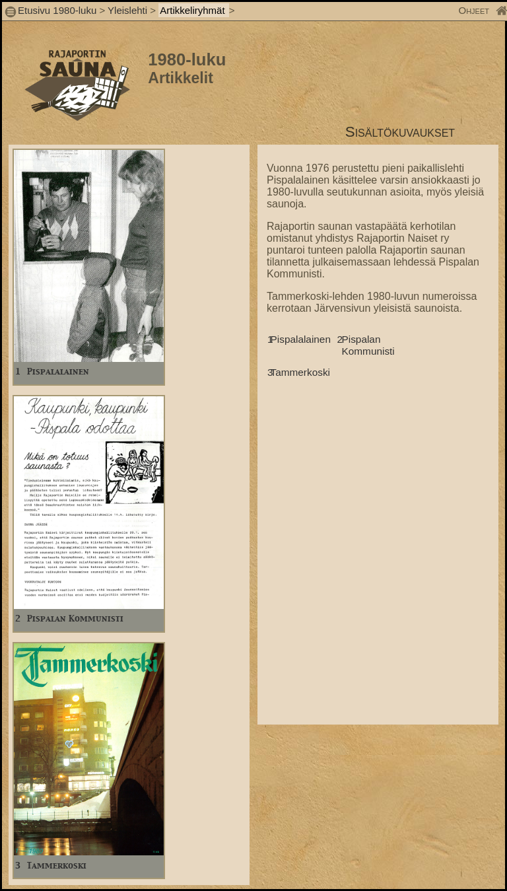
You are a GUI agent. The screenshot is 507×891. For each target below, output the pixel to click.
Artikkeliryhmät (194, 10)
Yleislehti (127, 10)
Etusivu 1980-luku (57, 10)
